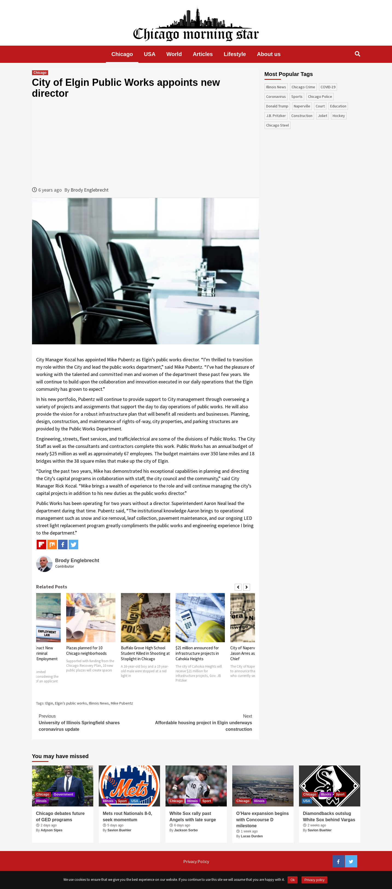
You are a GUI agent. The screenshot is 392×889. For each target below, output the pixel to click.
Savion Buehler (119, 830)
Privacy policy (314, 880)
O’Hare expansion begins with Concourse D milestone (262, 819)
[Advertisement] (145, 142)
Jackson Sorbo (186, 830)
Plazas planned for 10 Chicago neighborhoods (86, 650)
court (320, 106)
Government (63, 794)
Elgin (49, 703)
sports (297, 96)
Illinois (41, 801)
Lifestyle (235, 54)
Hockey (339, 115)
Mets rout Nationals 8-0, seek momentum (127, 816)
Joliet (322, 115)
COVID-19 (328, 86)
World (174, 54)
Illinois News (99, 703)
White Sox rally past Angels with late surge (193, 816)
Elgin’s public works (71, 703)
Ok (293, 880)
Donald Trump (277, 106)
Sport (122, 801)
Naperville (302, 106)
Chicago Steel (277, 125)
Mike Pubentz (122, 703)
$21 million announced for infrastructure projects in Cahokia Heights (197, 653)
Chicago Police (320, 96)
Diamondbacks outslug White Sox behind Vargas (329, 816)
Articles (203, 54)
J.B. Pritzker (276, 115)
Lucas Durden (252, 836)
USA (149, 54)
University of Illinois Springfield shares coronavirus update (92, 722)
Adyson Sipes (51, 830)
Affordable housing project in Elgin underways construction (199, 722)
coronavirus (276, 96)
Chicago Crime (303, 86)
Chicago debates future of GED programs (60, 816)
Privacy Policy (196, 861)
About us (269, 54)
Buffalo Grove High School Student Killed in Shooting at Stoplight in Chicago (145, 653)
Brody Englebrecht (90, 190)
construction (301, 115)
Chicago (122, 54)
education (338, 106)
